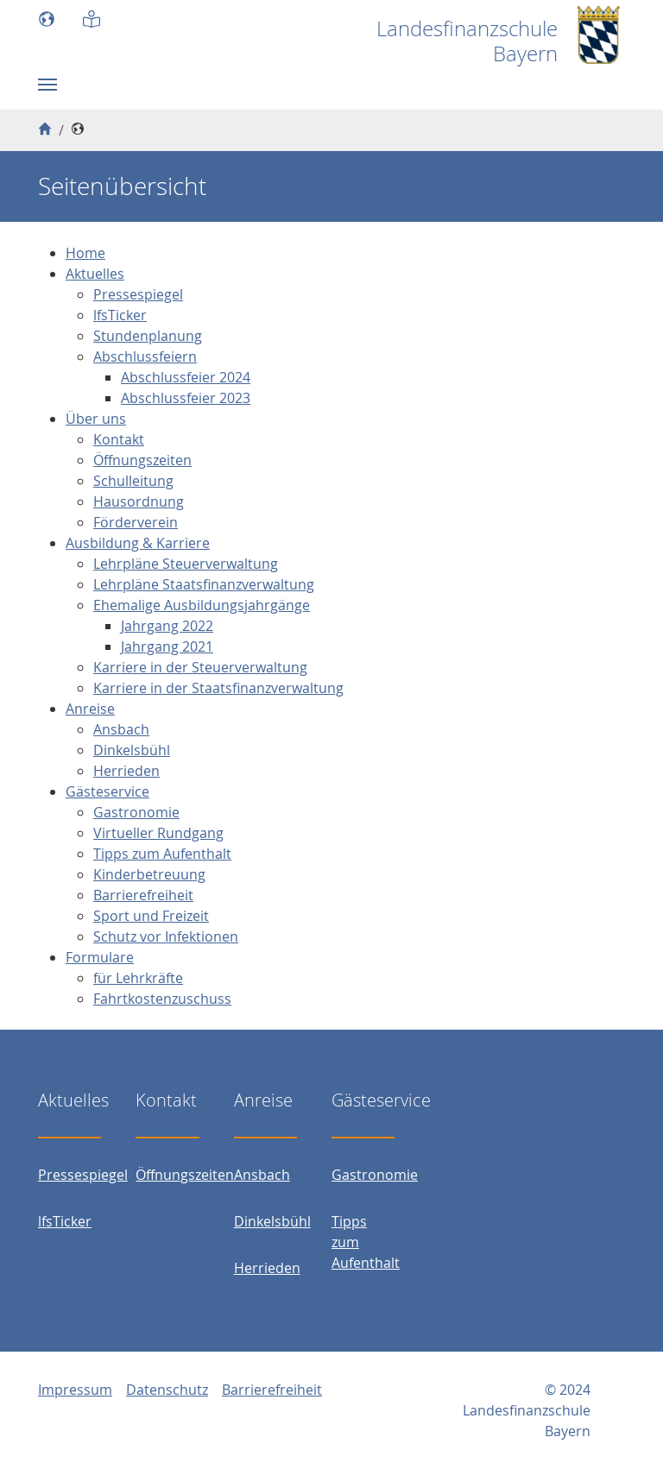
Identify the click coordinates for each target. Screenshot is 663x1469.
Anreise (90, 708)
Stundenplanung (147, 335)
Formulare (100, 957)
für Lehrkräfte (138, 977)
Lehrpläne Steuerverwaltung (185, 563)
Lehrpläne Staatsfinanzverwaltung (203, 584)
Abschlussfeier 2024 (185, 377)
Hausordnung (138, 501)
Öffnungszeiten (142, 460)
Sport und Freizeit (151, 915)
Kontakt (118, 439)
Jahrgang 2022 (167, 625)
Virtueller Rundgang (158, 832)
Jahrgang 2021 (167, 646)
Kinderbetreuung (149, 874)
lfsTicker (120, 315)
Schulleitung (133, 480)
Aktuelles (95, 273)
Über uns (96, 418)
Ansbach (121, 729)
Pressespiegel (138, 294)
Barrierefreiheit (143, 895)
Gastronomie (136, 812)
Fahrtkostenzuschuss (162, 998)
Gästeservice (107, 791)
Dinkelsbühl (131, 750)
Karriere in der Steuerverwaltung (200, 667)
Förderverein (135, 522)
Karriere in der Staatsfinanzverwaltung (218, 687)
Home (85, 252)
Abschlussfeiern (145, 356)
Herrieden (126, 770)
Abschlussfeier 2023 (185, 397)
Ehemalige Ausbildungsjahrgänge (201, 605)
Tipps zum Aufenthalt (162, 853)
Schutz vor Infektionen (165, 936)
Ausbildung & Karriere (138, 542)
